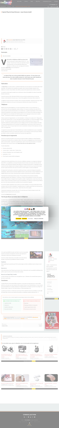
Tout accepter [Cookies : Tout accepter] (18, 218)
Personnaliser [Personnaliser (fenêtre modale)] (30, 218)
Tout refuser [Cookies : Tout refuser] (24, 218)
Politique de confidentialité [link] (38, 218)
